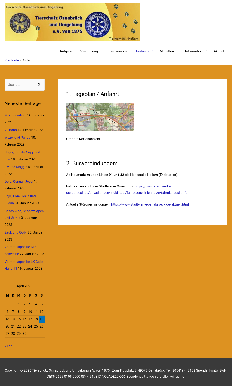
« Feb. (9, 343)
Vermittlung (89, 51)
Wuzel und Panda (18, 137)
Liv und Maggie (16, 166)
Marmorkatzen (15, 115)
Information (194, 51)
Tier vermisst (119, 51)
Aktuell (219, 51)
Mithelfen (167, 51)
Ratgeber (66, 51)
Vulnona (11, 130)
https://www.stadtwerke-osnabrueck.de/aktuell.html (150, 204)
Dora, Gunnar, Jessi (19, 180)
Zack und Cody (16, 231)
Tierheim (142, 51)
